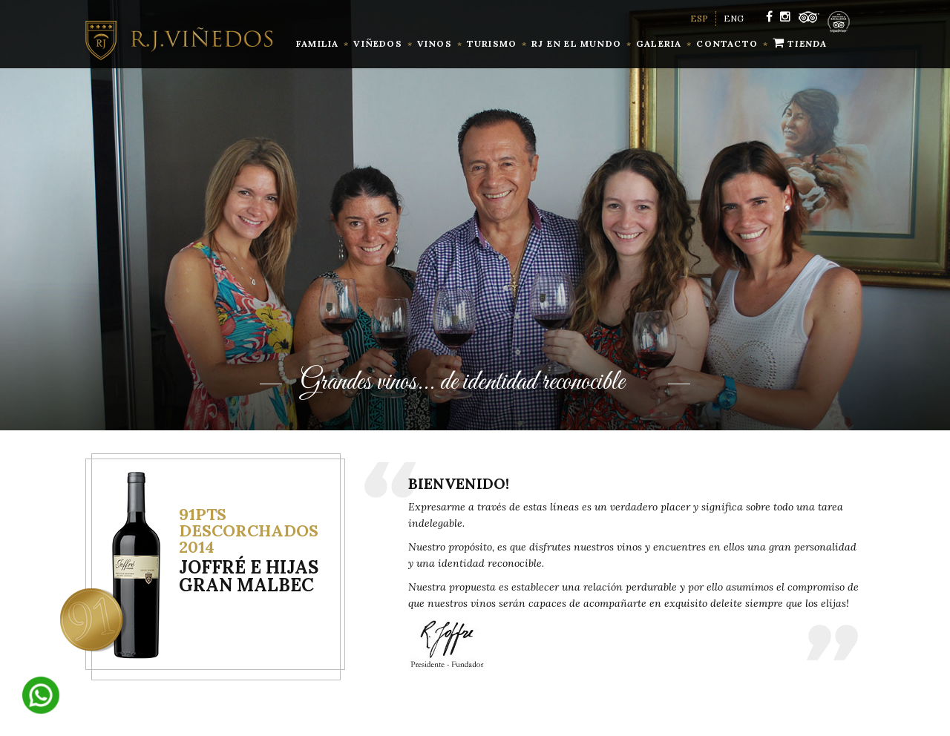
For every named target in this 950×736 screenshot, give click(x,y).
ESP (699, 18)
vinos (434, 43)
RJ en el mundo (576, 43)
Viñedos (377, 43)
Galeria (658, 43)
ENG (734, 18)
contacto (727, 43)
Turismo (492, 43)
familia (317, 43)
